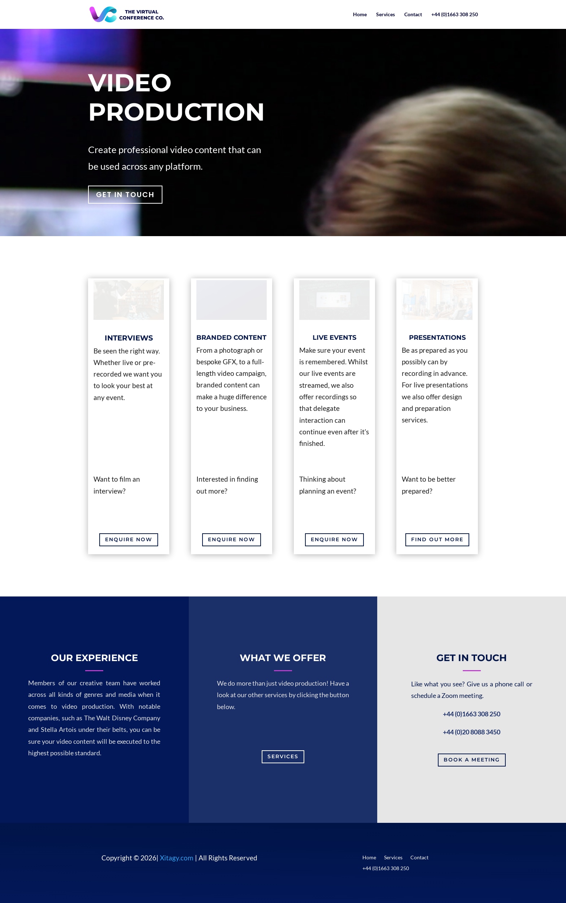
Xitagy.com (176, 858)
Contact (413, 14)
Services (385, 14)
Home (360, 14)
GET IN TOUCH (125, 195)
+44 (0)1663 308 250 (454, 14)
